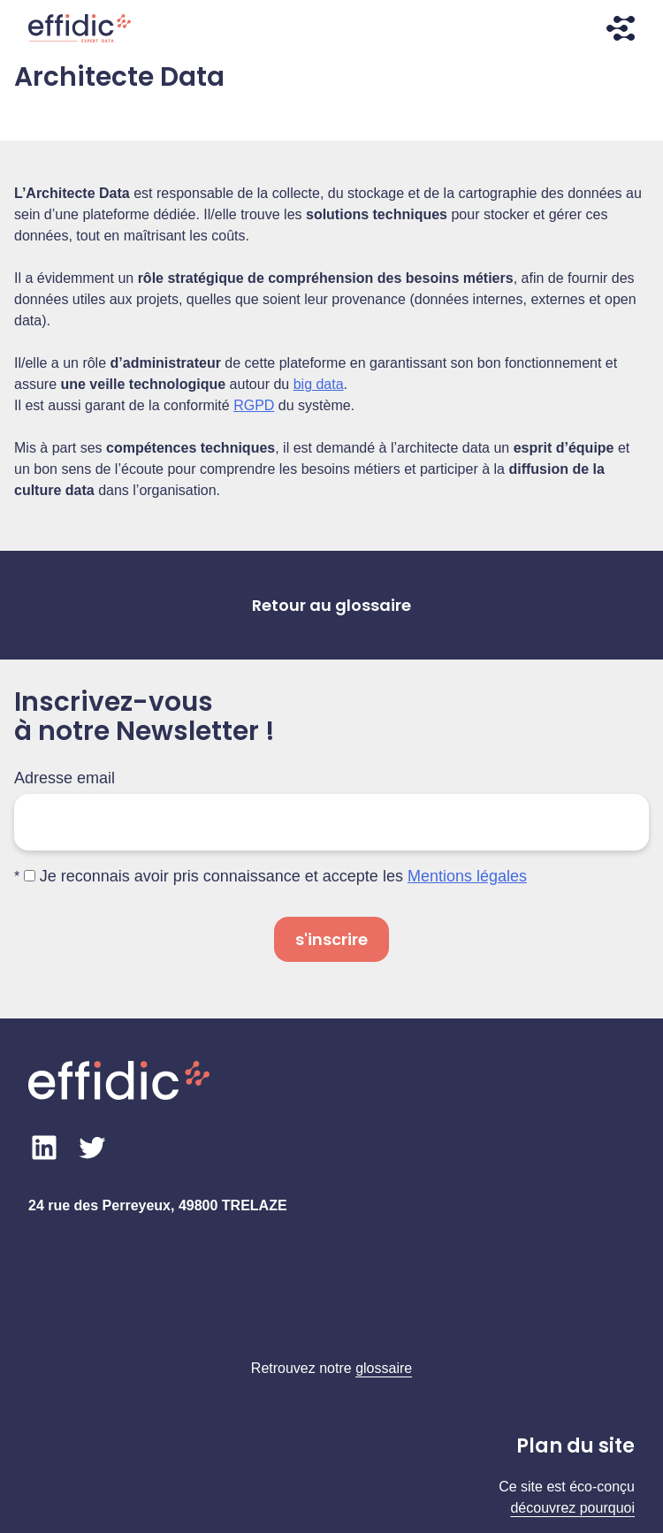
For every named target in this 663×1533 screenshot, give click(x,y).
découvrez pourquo (570, 1507)
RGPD (253, 405)
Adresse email (64, 778)
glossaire (383, 1368)
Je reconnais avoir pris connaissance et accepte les (275, 876)
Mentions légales (467, 876)
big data (318, 384)
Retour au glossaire (331, 605)
